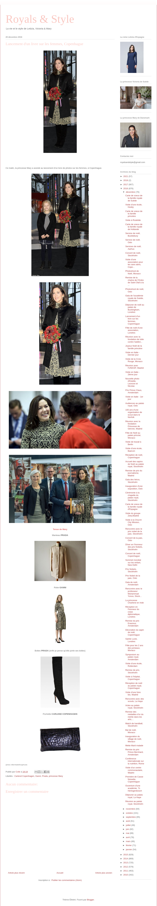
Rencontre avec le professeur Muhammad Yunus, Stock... (133, 592)
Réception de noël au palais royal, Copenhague (133, 685)
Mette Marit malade (134, 745)
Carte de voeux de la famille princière (133, 213)
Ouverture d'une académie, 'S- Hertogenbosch (133, 788)
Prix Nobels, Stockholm (131, 570)
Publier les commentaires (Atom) (66, 880)
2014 (126, 858)
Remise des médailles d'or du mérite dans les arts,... (134, 715)
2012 (126, 867)
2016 (126, 188)
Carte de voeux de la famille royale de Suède (133, 198)
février (129, 845)
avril (128, 837)
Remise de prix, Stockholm (132, 671)
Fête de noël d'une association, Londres (133, 330)
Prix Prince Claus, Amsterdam (133, 391)
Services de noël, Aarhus (133, 247)
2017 (126, 184)
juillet (128, 825)
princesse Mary (56, 776)
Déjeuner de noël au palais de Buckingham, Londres (134, 308)
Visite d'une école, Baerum (133, 449)
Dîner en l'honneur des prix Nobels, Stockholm (134, 547)
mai (128, 833)
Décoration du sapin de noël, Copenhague (134, 632)
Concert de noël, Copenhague (132, 554)
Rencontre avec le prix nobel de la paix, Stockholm (133, 531)
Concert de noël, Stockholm (132, 254)
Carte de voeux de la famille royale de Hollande (133, 226)
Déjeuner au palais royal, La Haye (134, 796)
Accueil (60, 873)
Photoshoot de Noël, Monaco (132, 272)
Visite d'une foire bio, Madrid (132, 693)
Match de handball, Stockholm (134, 724)
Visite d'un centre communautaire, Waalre (134, 770)
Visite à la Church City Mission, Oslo (133, 522)
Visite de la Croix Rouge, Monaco (133, 360)
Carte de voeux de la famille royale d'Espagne (133, 506)
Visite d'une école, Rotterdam (133, 664)
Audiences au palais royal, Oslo (134, 404)
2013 (126, 862)
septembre (131, 817)
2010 (126, 875)
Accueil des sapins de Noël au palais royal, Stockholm (134, 464)
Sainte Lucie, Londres (131, 640)
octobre (129, 813)
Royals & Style (40, 19)
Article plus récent (16, 873)
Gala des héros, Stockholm (132, 480)
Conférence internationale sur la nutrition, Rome (134, 761)
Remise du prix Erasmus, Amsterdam (132, 623)
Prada (45, 776)
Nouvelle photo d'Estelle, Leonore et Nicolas (132, 382)
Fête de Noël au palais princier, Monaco (133, 435)
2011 (126, 871)
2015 (126, 854)
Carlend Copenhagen (24, 776)
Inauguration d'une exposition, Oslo (134, 487)
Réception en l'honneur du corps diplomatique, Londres (132, 612)
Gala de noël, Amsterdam (131, 583)
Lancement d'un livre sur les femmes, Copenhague (132, 320)
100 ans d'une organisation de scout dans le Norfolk (133, 414)
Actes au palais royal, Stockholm (134, 706)
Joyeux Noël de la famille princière (133, 347)
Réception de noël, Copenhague (134, 456)
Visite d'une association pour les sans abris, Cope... (134, 263)
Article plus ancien (103, 873)
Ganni (38, 776)
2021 (126, 176)
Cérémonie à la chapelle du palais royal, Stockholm (132, 496)
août (128, 821)
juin (128, 829)
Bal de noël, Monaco (130, 731)
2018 (126, 180)
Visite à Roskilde (133, 220)
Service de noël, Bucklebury (132, 234)
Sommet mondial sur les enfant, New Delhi (133, 562)
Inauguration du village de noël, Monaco (133, 739)
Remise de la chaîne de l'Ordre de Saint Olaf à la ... (134, 281)
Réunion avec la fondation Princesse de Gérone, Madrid (133, 425)
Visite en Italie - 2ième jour (132, 373)
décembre (131, 192)
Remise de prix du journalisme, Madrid (133, 473)
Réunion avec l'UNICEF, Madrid (134, 366)
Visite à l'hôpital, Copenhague (132, 677)
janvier (129, 849)
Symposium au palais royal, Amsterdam (132, 657)
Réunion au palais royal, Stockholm (134, 802)
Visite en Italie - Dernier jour (132, 353)
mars (128, 841)
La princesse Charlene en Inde (134, 601)
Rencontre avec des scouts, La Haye (134, 700)
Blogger (90, 899)
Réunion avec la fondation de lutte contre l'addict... (134, 339)
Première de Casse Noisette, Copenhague (134, 779)
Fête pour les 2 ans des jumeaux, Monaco (134, 648)
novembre (131, 809)
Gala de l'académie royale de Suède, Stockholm (134, 298)
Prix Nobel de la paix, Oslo (132, 576)
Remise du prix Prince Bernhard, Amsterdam (134, 752)
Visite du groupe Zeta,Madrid (132, 514)
